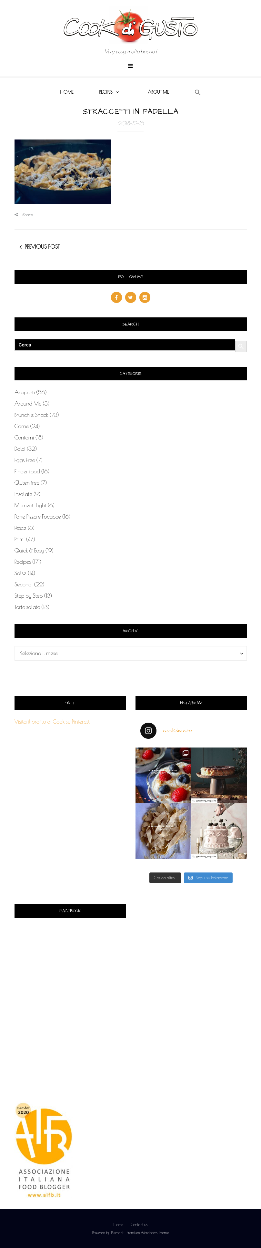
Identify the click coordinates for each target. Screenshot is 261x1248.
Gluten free (27, 483)
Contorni (24, 437)
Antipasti (25, 392)
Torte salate (27, 607)
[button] (198, 93)
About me (158, 92)
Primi (20, 539)
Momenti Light (30, 505)
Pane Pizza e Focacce (38, 516)
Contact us (139, 1224)
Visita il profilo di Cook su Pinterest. (53, 721)
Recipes (105, 92)
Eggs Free (25, 460)
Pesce (20, 528)
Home (66, 92)
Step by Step (29, 596)
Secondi (24, 584)
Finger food (27, 471)
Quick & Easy (29, 550)
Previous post (42, 246)
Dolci (20, 449)
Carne (22, 426)
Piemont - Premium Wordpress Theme (140, 1232)
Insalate (23, 494)
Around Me (28, 403)
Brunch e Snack (31, 415)
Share (24, 215)
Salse (20, 573)
